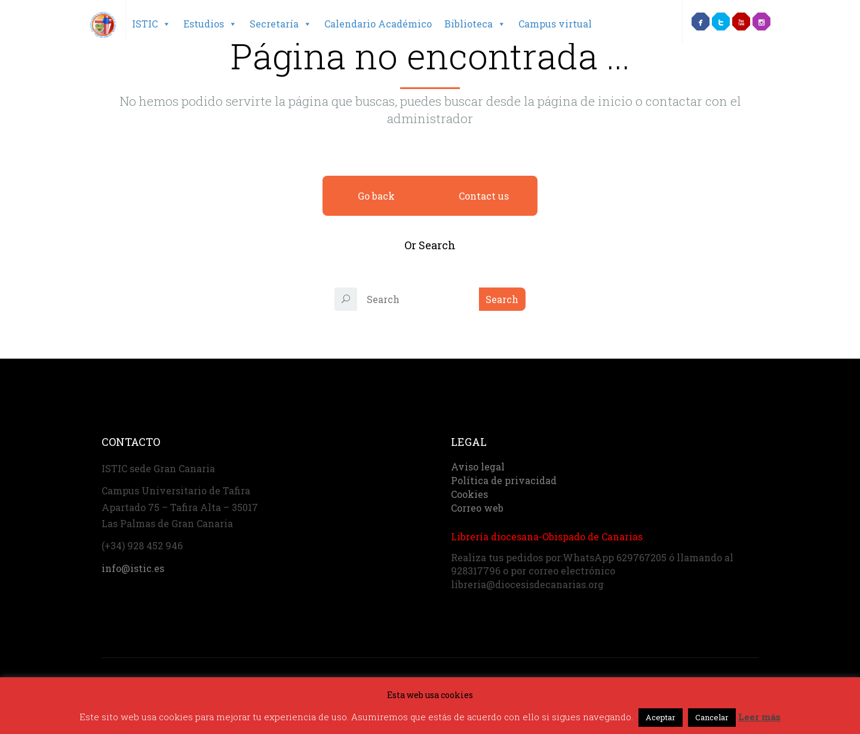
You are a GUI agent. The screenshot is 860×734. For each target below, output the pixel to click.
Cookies (469, 494)
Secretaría (281, 24)
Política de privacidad (504, 480)
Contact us (484, 195)
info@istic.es (133, 568)
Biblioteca (475, 24)
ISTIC (151, 24)
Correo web (477, 507)
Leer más (759, 717)
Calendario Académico (378, 23)
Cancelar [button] (712, 717)
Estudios (210, 24)
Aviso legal (478, 466)
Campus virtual (555, 23)
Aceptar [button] (660, 717)
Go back (376, 195)
